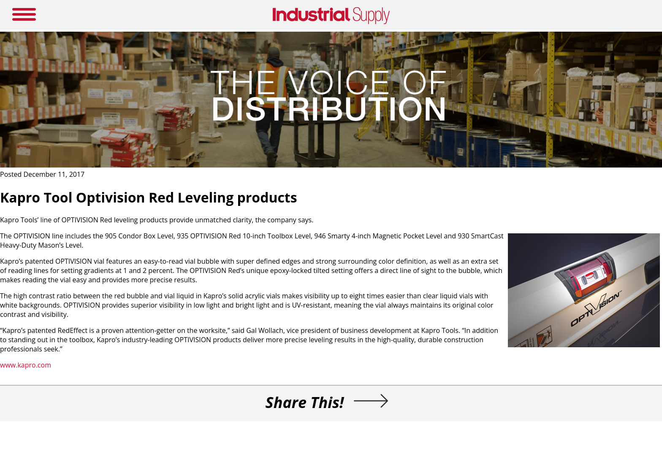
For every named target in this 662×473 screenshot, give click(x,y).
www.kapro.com (25, 365)
